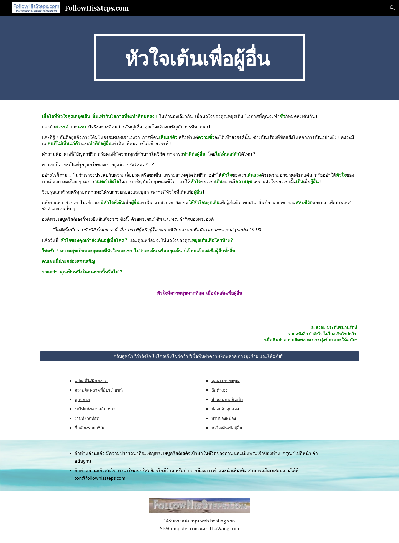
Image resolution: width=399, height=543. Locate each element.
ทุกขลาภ (82, 399)
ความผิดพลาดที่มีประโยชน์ (99, 390)
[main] (199, 57)
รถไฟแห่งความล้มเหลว (95, 409)
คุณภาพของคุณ (225, 380)
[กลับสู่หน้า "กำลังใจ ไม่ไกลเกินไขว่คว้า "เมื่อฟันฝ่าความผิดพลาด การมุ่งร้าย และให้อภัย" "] (199, 356)
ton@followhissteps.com (100, 478)
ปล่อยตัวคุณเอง (225, 409)
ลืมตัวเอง (219, 390)
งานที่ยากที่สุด (87, 418)
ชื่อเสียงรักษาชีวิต (90, 427)
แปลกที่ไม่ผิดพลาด (91, 380)
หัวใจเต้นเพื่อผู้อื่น (227, 427)
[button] (392, 7)
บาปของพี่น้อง (223, 418)
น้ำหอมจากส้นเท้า (227, 399)
